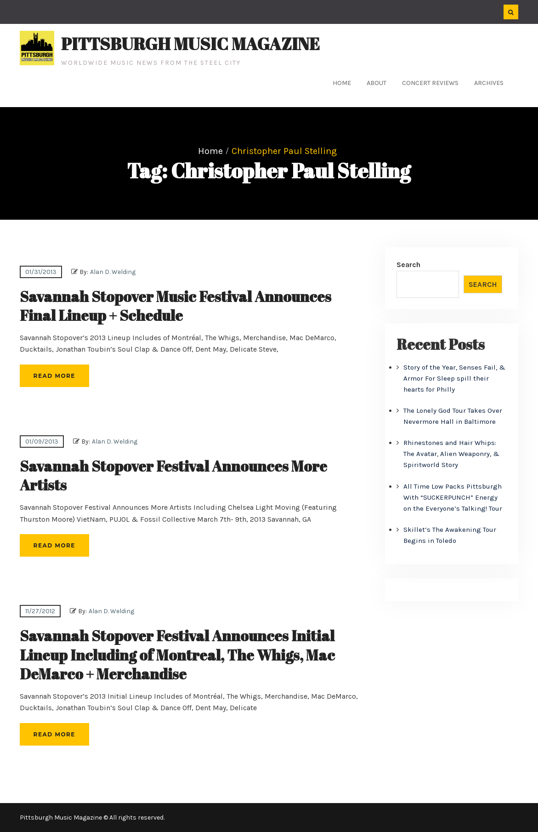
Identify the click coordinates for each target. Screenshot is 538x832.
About (376, 83)
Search (408, 264)
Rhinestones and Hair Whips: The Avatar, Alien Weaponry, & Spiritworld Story (451, 454)
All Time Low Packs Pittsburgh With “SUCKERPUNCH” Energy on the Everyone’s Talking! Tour (452, 497)
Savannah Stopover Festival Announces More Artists (173, 475)
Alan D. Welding (113, 272)
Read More (54, 375)
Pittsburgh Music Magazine (190, 43)
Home (342, 83)
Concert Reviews (430, 83)
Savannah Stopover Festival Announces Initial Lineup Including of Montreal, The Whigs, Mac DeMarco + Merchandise (177, 655)
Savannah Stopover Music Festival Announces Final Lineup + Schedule (175, 305)
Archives (489, 83)
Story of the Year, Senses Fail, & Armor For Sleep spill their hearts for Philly (454, 378)
